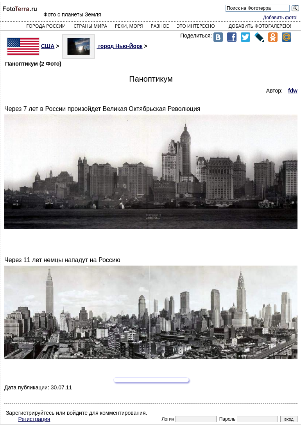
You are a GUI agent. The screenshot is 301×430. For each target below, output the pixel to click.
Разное (160, 26)
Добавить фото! (280, 17)
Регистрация (34, 419)
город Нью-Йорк (102, 46)
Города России (46, 26)
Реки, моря (129, 26)
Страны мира (90, 26)
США (30, 46)
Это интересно (196, 26)
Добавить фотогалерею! (260, 26)
